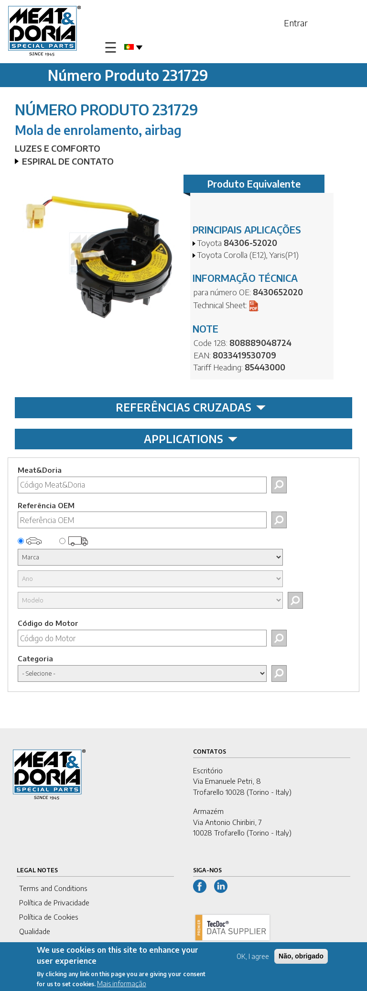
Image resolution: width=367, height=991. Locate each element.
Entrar (296, 22)
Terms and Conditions (53, 888)
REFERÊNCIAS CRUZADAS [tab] (191, 407)
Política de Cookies (48, 917)
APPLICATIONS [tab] (190, 438)
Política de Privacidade (54, 902)
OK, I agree (253, 958)
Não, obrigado (301, 958)
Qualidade (34, 931)
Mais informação (121, 985)
